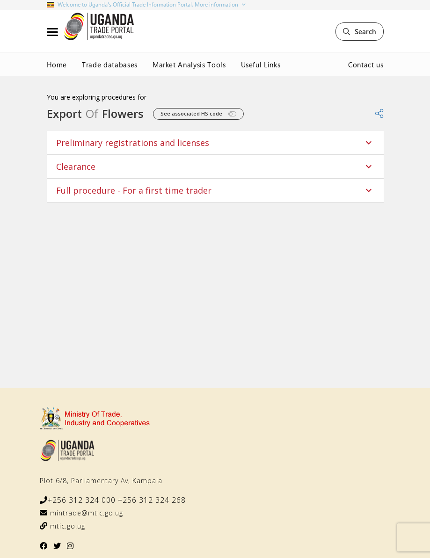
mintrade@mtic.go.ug (85, 512)
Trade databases (110, 64)
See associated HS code (198, 114)
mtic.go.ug (66, 526)
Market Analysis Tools (189, 64)
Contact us (366, 64)
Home (57, 64)
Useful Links (261, 64)
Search (359, 31)
